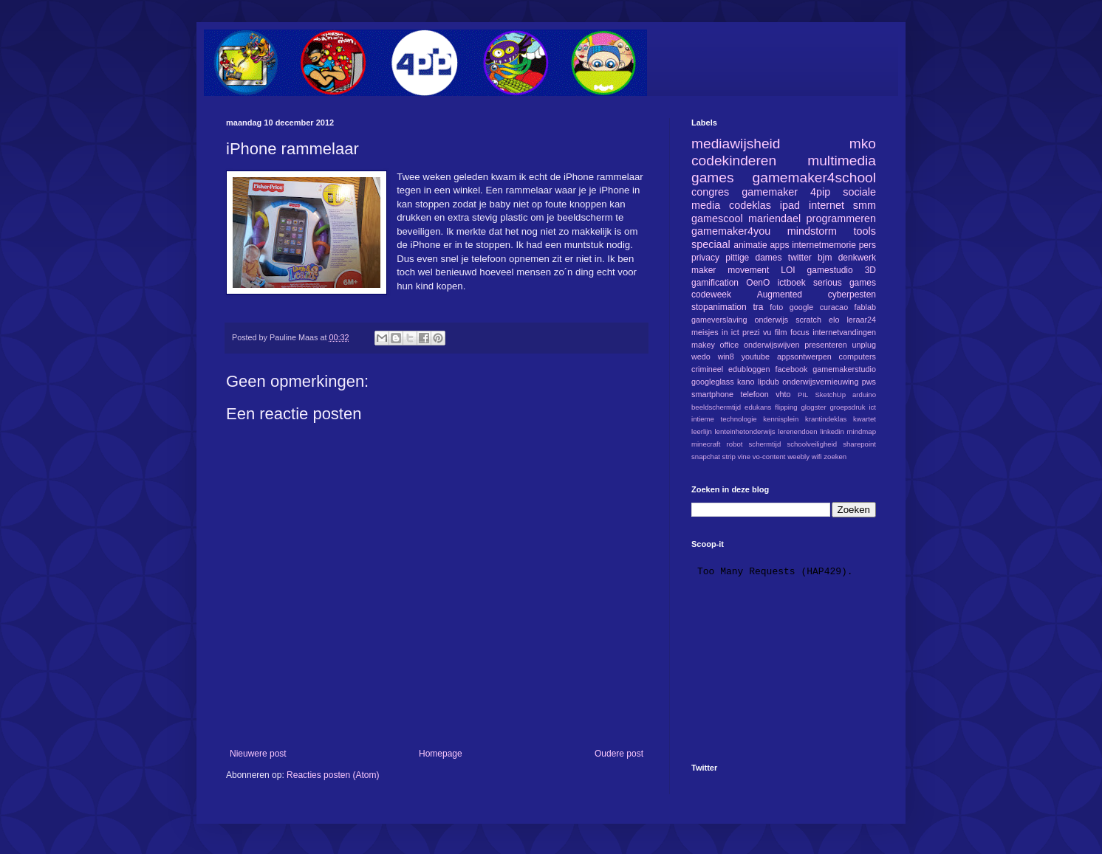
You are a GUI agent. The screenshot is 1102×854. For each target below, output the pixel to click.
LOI (788, 270)
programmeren (841, 218)
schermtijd (765, 444)
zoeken (835, 456)
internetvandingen (844, 332)
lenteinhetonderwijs (744, 431)
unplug (864, 344)
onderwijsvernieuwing (820, 381)
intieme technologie (724, 419)
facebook (791, 369)
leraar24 (861, 319)
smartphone (712, 394)
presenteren (825, 344)
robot (735, 444)
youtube (756, 356)
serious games (844, 283)
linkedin (832, 431)
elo (834, 319)
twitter (800, 257)
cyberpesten (852, 294)
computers (857, 356)
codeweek (711, 294)
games (712, 177)
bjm (825, 257)
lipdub (768, 381)
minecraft (705, 444)
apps (779, 245)
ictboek (792, 283)
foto (776, 307)
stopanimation (719, 307)
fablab (865, 307)
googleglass (712, 381)
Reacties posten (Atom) (333, 775)
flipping (786, 407)
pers (867, 245)
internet (826, 205)
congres (710, 192)
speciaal (710, 244)
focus (800, 332)
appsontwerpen (804, 356)
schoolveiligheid (812, 444)
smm (864, 205)
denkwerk (857, 257)
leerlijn (701, 431)
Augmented (779, 294)
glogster (813, 407)
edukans (758, 407)
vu (767, 332)
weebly (798, 456)
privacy (705, 257)
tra (758, 307)
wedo (701, 356)
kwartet (864, 419)
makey (703, 344)
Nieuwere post (258, 753)
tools (865, 231)
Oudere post (619, 753)
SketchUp (830, 394)
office (729, 344)
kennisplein (780, 419)
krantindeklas (826, 419)
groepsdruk (848, 407)
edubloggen (749, 369)
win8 (726, 356)
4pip (820, 192)
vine (743, 456)
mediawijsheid (736, 143)
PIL (803, 394)
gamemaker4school (814, 177)
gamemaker (770, 192)
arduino (864, 394)
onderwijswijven (772, 344)
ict (872, 407)
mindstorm (812, 231)
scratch (808, 319)
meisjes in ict (715, 332)
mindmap (861, 431)
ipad (790, 205)
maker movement (730, 270)
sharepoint (859, 444)
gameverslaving (719, 319)
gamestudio (830, 270)
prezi (750, 332)
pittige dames (753, 257)
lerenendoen (797, 431)
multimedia (841, 160)
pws (869, 381)
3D (870, 270)
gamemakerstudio (844, 369)
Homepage (440, 753)
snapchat (705, 456)
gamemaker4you (730, 231)
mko (862, 143)
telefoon (754, 394)
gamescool (717, 218)
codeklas (750, 205)
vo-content (769, 456)
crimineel (707, 369)
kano (745, 381)
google (801, 307)
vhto (783, 394)
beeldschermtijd (716, 407)
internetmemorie (824, 245)
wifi (817, 456)
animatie (750, 245)
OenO (758, 283)
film (781, 332)
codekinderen (733, 160)
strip (729, 456)
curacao (834, 307)
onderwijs (772, 319)
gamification (715, 283)
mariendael (774, 218)
